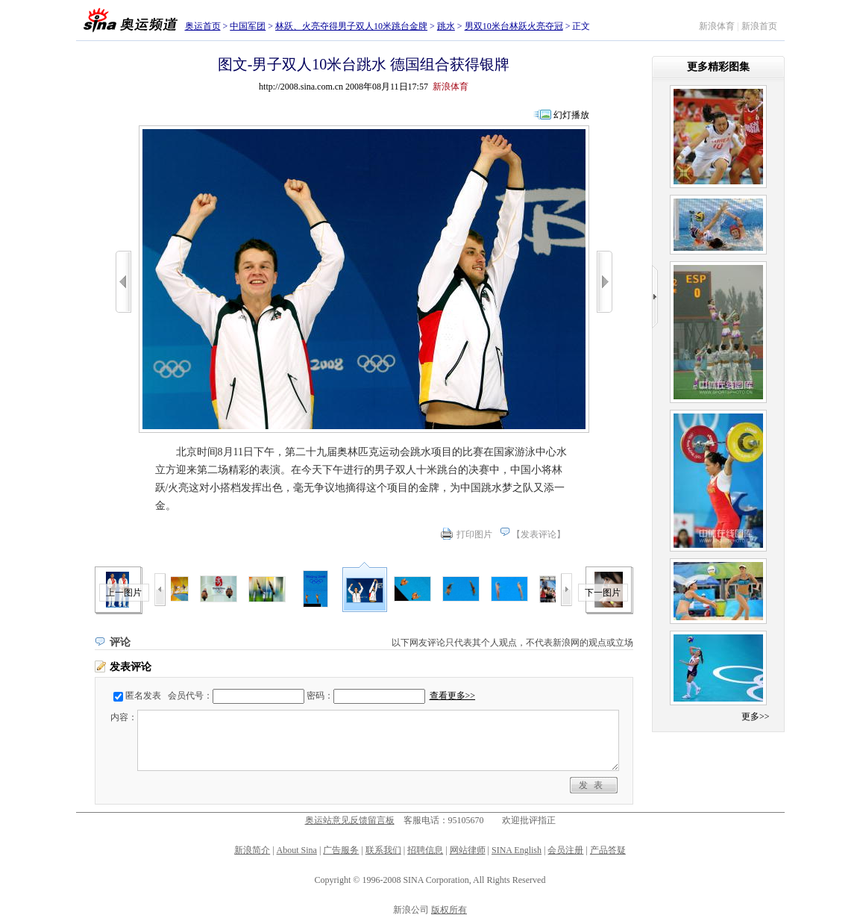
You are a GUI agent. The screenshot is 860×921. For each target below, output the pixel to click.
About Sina (297, 850)
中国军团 (248, 26)
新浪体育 (717, 26)
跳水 (446, 26)
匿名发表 (143, 695)
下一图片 (603, 592)
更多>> (755, 716)
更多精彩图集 (718, 66)
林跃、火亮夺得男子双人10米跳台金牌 (351, 26)
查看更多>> (453, 695)
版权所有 (449, 910)
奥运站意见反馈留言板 (350, 820)
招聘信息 (425, 850)
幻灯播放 (571, 115)
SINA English (517, 850)
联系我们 (383, 850)
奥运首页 (203, 26)
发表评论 (538, 534)
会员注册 (565, 850)
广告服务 (341, 850)
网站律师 (468, 850)
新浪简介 (252, 850)
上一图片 (124, 592)
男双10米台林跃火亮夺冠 (514, 26)
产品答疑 (608, 850)
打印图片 (474, 534)
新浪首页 (759, 26)
